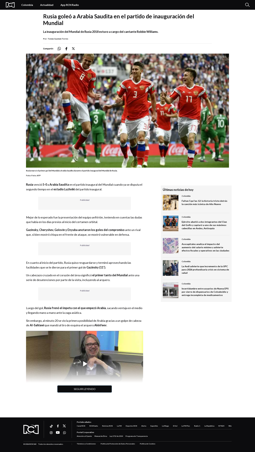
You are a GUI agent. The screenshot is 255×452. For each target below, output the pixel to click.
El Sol (175, 426)
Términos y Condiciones (86, 444)
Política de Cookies (147, 444)
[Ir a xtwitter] (64, 426)
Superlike (154, 426)
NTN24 (221, 426)
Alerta (143, 426)
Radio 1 (197, 426)
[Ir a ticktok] (51, 427)
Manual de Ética (100, 436)
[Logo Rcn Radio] (10, 4)
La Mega (165, 426)
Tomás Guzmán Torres (58, 39)
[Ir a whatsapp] (64, 432)
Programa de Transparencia (137, 436)
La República (209, 426)
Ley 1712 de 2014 (116, 436)
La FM (119, 426)
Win (230, 426)
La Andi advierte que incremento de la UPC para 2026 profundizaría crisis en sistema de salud (205, 269)
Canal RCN (81, 426)
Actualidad (46, 4)
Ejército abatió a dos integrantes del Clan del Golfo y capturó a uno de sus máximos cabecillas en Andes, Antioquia (204, 225)
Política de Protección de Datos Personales (118, 444)
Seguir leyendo (84, 388)
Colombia (27, 4)
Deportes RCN (131, 426)
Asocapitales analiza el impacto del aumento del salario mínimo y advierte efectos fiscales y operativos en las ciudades (205, 247)
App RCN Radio (69, 4)
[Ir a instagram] (51, 432)
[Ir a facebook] (58, 426)
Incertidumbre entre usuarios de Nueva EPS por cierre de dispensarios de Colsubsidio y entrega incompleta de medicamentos (205, 291)
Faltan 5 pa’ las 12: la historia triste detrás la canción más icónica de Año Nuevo (204, 202)
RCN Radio (93, 426)
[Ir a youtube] (58, 432)
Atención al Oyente (84, 436)
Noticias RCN (107, 426)
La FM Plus (185, 426)
